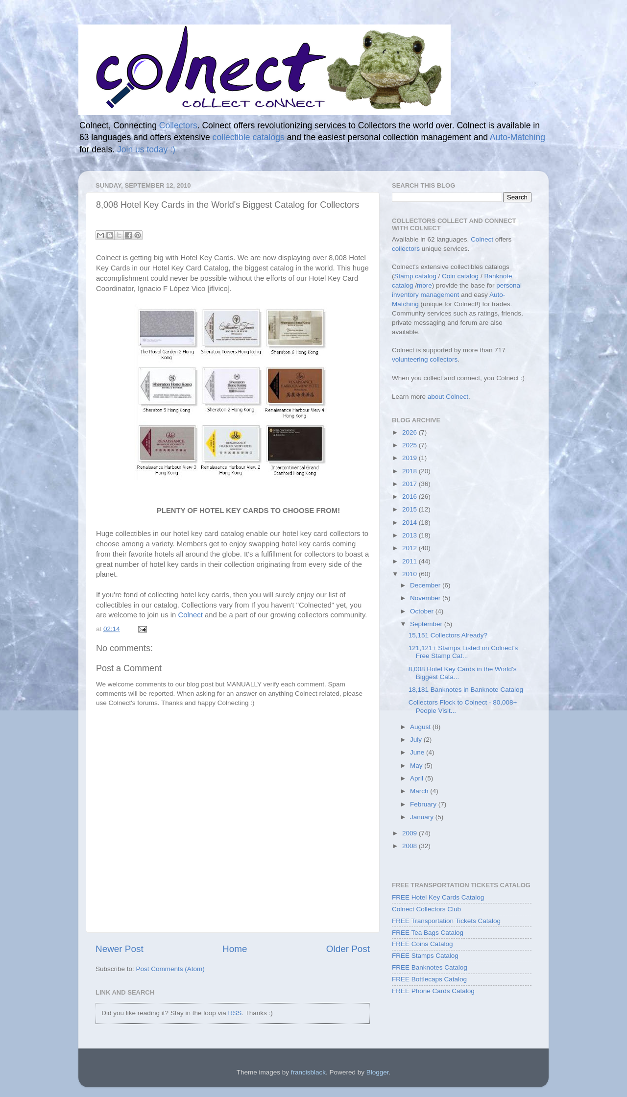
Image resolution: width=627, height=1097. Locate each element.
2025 (410, 445)
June (418, 752)
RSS (234, 1013)
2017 (410, 484)
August (421, 727)
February (424, 804)
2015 (410, 509)
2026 (410, 432)
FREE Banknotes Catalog (429, 967)
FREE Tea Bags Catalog (427, 932)
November (426, 598)
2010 (410, 574)
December (426, 585)
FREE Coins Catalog (422, 944)
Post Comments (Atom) (170, 969)
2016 (410, 496)
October (422, 611)
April (417, 778)
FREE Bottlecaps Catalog (429, 979)
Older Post (348, 949)
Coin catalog (460, 276)
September (427, 624)
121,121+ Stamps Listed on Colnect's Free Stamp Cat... (463, 651)
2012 (410, 548)
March (420, 791)
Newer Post (120, 949)
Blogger (377, 1072)
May (417, 765)
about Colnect (448, 396)
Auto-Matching (517, 137)
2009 (410, 833)
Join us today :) (146, 149)
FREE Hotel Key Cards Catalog (438, 897)
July (417, 739)
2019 (410, 458)
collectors (406, 248)
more (424, 285)
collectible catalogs (249, 137)
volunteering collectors (425, 359)
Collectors (178, 125)
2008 (410, 846)
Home (234, 949)
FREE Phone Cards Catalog (433, 991)
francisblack (308, 1072)
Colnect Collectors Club (426, 909)
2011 (410, 561)
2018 (410, 471)
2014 (410, 522)
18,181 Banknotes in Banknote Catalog (466, 689)
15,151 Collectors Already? (448, 635)
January (422, 817)
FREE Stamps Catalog (425, 955)
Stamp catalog (415, 276)
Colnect (190, 615)
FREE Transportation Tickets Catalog (446, 921)
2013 (410, 535)
